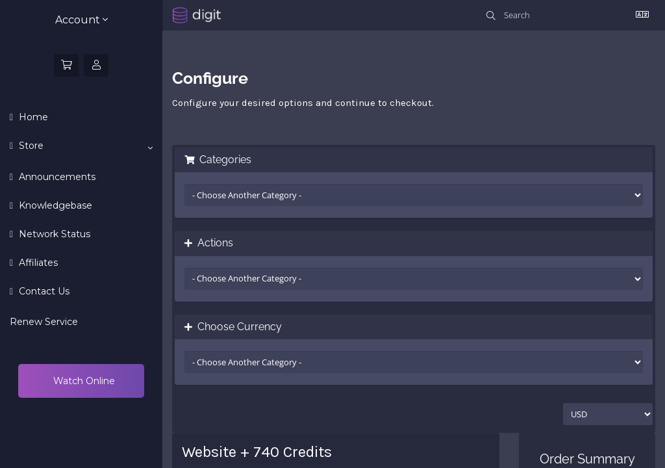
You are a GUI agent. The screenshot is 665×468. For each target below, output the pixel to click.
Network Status (53, 234)
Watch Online (83, 381)
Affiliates (37, 262)
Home (32, 117)
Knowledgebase (54, 205)
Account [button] (81, 20)
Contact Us (42, 291)
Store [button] (84, 146)
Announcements (55, 177)
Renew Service (44, 322)
